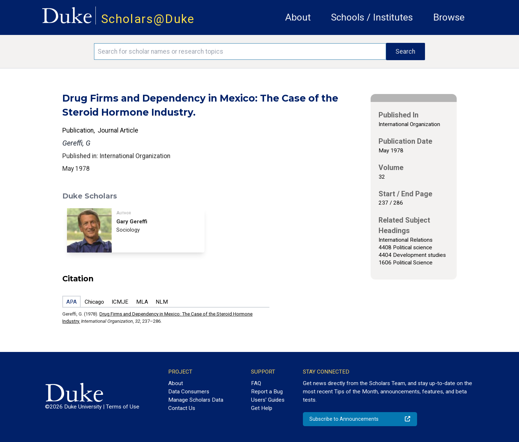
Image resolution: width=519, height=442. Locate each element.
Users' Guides (268, 400)
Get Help (261, 408)
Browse (449, 17)
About (298, 17)
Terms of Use (122, 406)
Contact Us (181, 408)
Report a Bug (267, 391)
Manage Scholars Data (195, 400)
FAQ (256, 383)
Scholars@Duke (148, 19)
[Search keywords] (240, 51)
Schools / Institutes (372, 17)
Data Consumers (188, 391)
